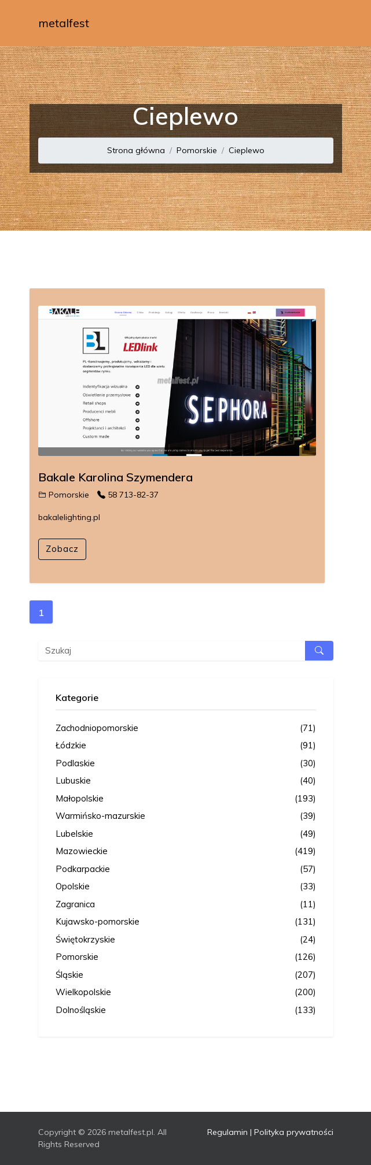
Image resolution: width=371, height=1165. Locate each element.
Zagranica (186, 904)
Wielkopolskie (186, 992)
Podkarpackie (186, 869)
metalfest (63, 23)
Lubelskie (186, 834)
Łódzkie (186, 745)
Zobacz (62, 548)
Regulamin (227, 1132)
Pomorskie (197, 150)
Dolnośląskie (186, 1010)
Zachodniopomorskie (186, 728)
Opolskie (186, 886)
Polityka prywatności (293, 1132)
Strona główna (136, 150)
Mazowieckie (186, 851)
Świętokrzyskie (186, 940)
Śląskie (186, 975)
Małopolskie (186, 799)
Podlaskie (186, 763)
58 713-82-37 (128, 494)
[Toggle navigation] (317, 23)
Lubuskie (186, 781)
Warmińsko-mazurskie (186, 816)
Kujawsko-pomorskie (186, 922)
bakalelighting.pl (69, 517)
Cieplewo (247, 150)
